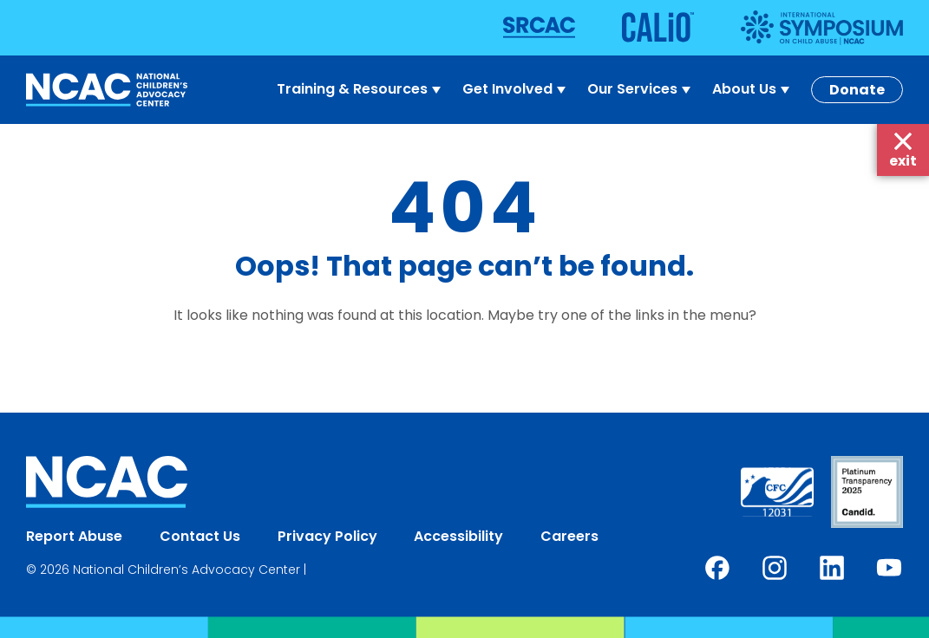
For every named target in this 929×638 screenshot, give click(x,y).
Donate (857, 90)
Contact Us (200, 536)
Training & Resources (361, 89)
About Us (753, 89)
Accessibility (458, 536)
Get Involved (516, 89)
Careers (569, 536)
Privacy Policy (327, 536)
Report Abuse (74, 536)
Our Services (641, 89)
